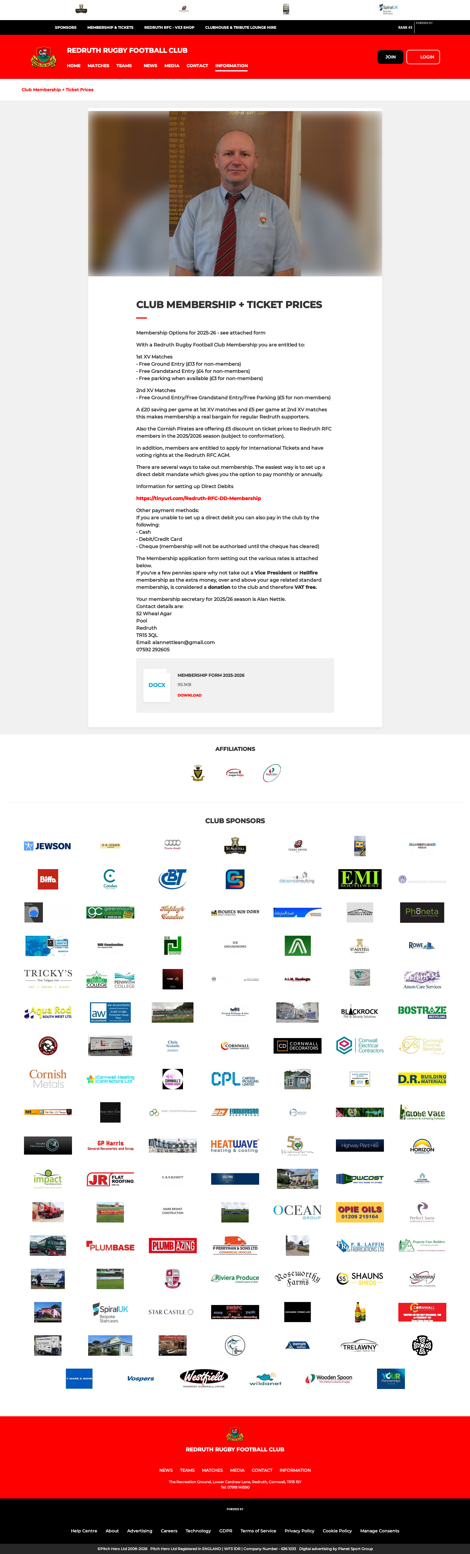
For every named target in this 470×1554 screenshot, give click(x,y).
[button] (73, 66)
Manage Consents (379, 1531)
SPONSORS (65, 27)
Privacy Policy (299, 1531)
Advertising (139, 1531)
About (112, 1531)
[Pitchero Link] (428, 30)
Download (190, 695)
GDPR (225, 1531)
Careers (169, 1531)
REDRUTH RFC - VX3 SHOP (169, 27)
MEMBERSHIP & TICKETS (110, 27)
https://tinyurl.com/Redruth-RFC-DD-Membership (198, 498)
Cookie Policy (337, 1531)
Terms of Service (258, 1531)
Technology (198, 1531)
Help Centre (84, 1531)
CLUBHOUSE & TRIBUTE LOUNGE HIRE (240, 27)
